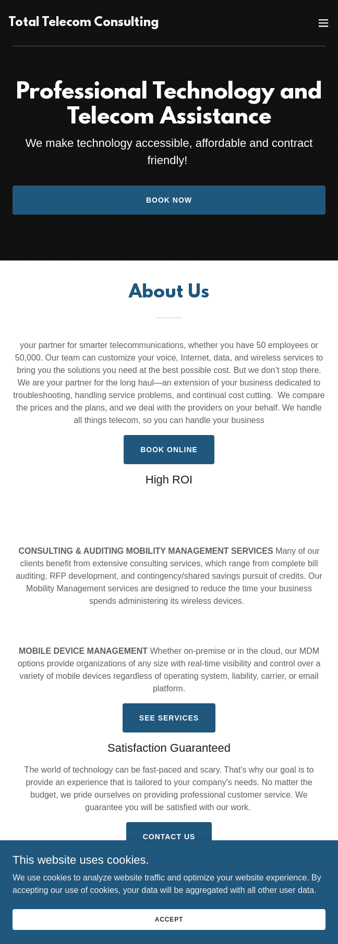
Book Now (169, 200)
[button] (323, 23)
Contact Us (169, 837)
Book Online (169, 449)
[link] (119, 23)
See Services (169, 718)
